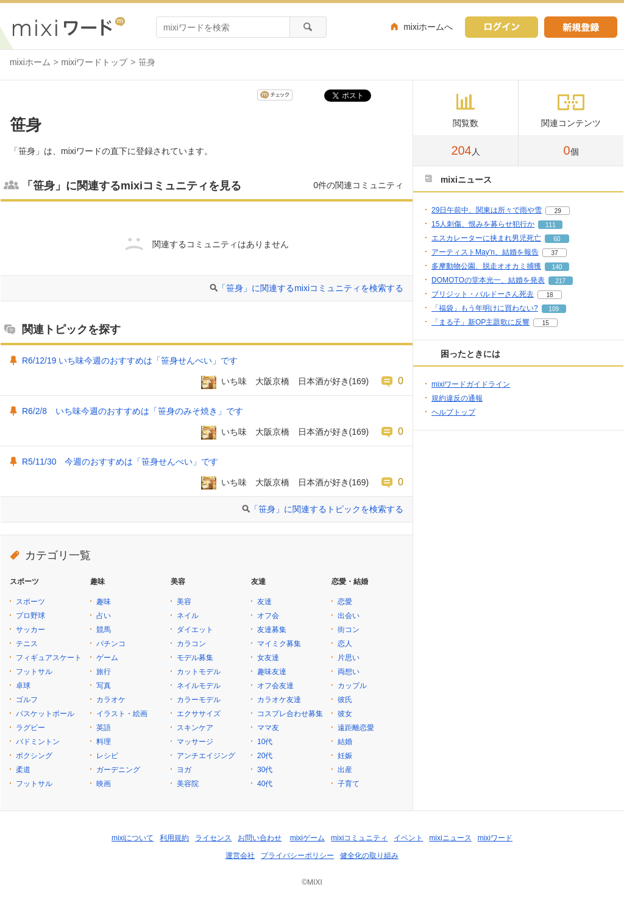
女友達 (268, 657)
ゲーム (107, 657)
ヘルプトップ (453, 412)
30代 (264, 769)
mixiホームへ (428, 27)
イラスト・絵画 (121, 713)
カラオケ (111, 699)
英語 (103, 727)
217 (560, 281)
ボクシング (34, 755)
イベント (408, 838)
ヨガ (184, 769)
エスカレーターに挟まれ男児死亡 (486, 238)
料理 (103, 741)
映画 (103, 783)
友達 (264, 601)
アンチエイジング (206, 755)
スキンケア (195, 727)
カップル (352, 685)
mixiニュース (450, 838)
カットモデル (199, 671)
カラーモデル (199, 699)
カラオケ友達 (279, 699)
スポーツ (30, 601)
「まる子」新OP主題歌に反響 (480, 322)
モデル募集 (195, 657)
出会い (349, 615)
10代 (264, 741)
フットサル (34, 671)
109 (553, 309)
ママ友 (268, 727)
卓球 (23, 685)
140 (557, 267)
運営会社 (240, 855)
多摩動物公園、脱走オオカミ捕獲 (486, 266)
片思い (349, 657)
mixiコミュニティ (359, 838)
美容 (184, 601)
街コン (349, 629)
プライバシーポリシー (297, 855)
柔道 (23, 769)
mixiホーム (30, 62)
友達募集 (271, 629)
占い (103, 615)
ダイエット (195, 629)
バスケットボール (45, 713)
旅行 (103, 671)
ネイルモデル (199, 685)
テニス (27, 643)
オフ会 (268, 615)
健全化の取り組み (369, 855)
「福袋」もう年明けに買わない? (484, 308)
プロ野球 (30, 615)
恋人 (345, 643)
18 (549, 295)
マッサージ (195, 741)
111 (550, 225)
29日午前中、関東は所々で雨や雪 (486, 210)
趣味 (103, 601)
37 (554, 253)
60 (556, 239)
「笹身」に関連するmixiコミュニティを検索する (310, 288)
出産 (345, 769)
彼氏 (345, 699)
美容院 (188, 783)
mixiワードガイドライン (470, 384)
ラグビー (30, 727)
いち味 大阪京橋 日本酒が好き (285, 381)
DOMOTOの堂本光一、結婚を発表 (488, 280)
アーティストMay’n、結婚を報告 (485, 252)
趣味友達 (271, 671)
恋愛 (345, 601)
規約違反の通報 (457, 398)
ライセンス (213, 838)
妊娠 (345, 755)
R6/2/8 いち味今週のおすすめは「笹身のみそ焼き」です (132, 411)
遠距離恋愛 (356, 727)
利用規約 (174, 838)
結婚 (345, 741)
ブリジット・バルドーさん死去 (482, 294)
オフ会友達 (275, 685)
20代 (264, 755)
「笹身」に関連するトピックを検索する (326, 509)
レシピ (107, 755)
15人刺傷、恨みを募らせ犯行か (482, 224)
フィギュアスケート (49, 657)
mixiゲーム (307, 838)
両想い (349, 671)
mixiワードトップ (95, 62)
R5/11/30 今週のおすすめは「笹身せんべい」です (120, 461)
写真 (103, 685)
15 (545, 323)
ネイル (188, 615)
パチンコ (111, 643)
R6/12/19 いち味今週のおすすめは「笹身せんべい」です (130, 360)
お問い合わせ (260, 838)
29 (558, 211)
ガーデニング (118, 769)
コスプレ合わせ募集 (290, 713)
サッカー (30, 629)
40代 (264, 783)
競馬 (103, 629)
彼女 (345, 713)
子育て (349, 783)
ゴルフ (27, 699)
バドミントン (38, 741)
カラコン (191, 643)
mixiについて (133, 838)
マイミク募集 (279, 643)
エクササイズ (199, 713)
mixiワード (495, 838)
